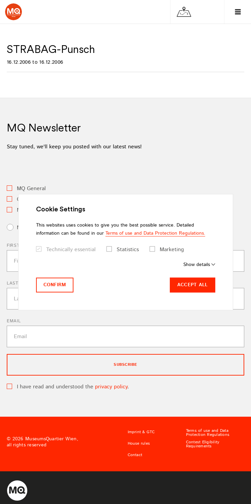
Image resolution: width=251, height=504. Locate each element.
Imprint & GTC (141, 432)
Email (14, 321)
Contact (135, 455)
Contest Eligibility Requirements (203, 444)
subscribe (125, 364)
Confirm (54, 284)
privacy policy (111, 387)
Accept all (192, 284)
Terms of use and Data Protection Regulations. (155, 233)
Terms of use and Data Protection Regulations (207, 433)
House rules (139, 444)
